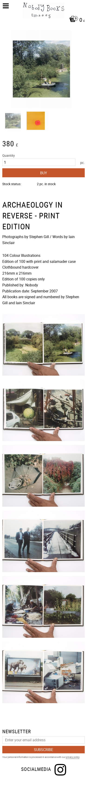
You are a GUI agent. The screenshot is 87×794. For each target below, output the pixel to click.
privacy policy (72, 757)
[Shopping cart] (45, 20)
